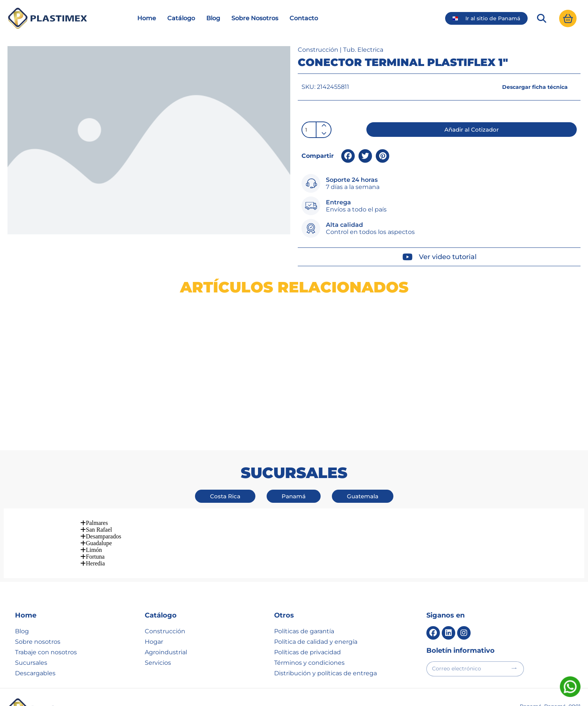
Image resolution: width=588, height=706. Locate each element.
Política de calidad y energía (315, 589)
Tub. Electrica (363, 66)
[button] (540, 35)
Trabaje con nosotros (46, 599)
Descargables (35, 620)
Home (146, 35)
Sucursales (31, 610)
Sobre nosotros (37, 589)
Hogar (154, 589)
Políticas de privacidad (307, 599)
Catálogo (181, 35)
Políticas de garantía (304, 578)
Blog (213, 35)
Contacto (304, 35)
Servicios (158, 610)
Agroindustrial (166, 599)
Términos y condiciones (309, 610)
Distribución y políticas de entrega (325, 620)
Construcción (318, 66)
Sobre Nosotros (254, 35)
